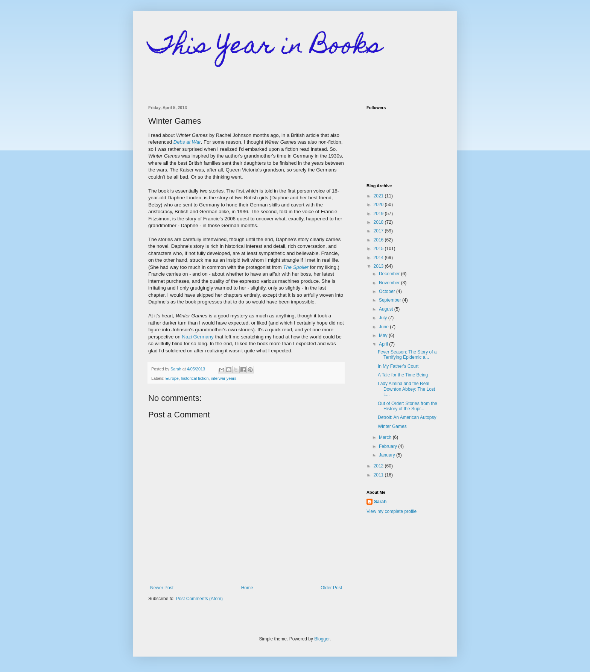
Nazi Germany (197, 337)
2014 (379, 257)
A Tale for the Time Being (403, 375)
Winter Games (392, 426)
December (390, 273)
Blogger (322, 639)
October (387, 291)
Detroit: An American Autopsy (407, 417)
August (386, 309)
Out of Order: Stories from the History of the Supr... (407, 406)
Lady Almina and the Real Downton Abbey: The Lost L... (406, 389)
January (387, 455)
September (390, 300)
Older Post (331, 587)
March (386, 437)
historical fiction (195, 378)
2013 (379, 266)
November (390, 282)
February (388, 446)
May (384, 335)
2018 (379, 222)
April (384, 344)
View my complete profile (391, 511)
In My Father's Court (398, 366)
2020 (379, 204)
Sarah (380, 501)
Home (247, 587)
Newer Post (161, 587)
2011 (379, 475)
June (384, 326)
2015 (379, 248)
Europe (172, 378)
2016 (379, 240)
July (383, 317)
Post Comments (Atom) (199, 598)
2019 (379, 213)
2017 (379, 231)
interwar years (223, 378)
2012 (379, 466)
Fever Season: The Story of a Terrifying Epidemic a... (407, 354)
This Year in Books (265, 47)
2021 (379, 196)
